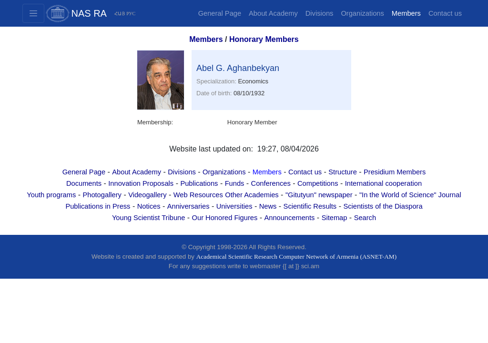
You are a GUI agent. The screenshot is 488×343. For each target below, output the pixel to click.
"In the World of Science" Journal (410, 195)
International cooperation (383, 183)
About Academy (273, 13)
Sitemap (334, 218)
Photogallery (101, 195)
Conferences (271, 183)
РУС (130, 13)
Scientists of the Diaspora (382, 206)
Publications (199, 183)
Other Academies (251, 195)
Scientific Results (310, 206)
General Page (219, 13)
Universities (234, 206)
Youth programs (51, 195)
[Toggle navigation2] (33, 13)
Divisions (319, 13)
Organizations (362, 13)
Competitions (317, 183)
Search (365, 218)
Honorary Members (264, 39)
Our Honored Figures (225, 218)
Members (406, 13)
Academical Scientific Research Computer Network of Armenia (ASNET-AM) (296, 256)
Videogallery (147, 195)
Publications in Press (97, 206)
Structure (342, 172)
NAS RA (89, 13)
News (268, 206)
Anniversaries (188, 206)
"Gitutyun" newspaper (319, 195)
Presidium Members (395, 172)
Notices (149, 206)
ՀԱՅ (119, 13)
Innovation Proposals (140, 183)
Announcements (289, 218)
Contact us (445, 13)
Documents (84, 183)
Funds (234, 183)
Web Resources (198, 195)
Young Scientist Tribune (148, 218)
